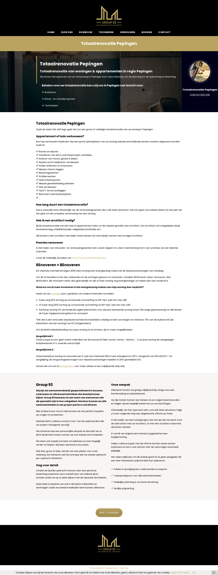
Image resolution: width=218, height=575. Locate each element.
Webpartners (111, 568)
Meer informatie (180, 572)
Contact (164, 32)
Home (50, 32)
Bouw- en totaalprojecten (60, 99)
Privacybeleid (96, 568)
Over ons (67, 32)
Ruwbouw (85, 32)
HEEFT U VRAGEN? (109, 512)
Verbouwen (127, 32)
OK (193, 572)
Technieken (106, 32)
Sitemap (124, 568)
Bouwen (147, 32)
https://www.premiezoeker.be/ (88, 257)
